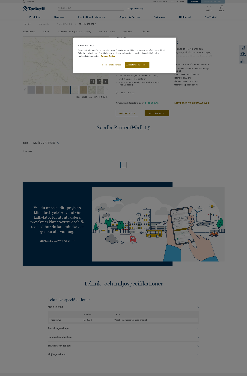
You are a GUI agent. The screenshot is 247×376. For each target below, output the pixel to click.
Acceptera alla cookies (137, 65)
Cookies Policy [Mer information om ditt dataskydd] (108, 56)
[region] (124, 55)
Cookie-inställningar (111, 65)
